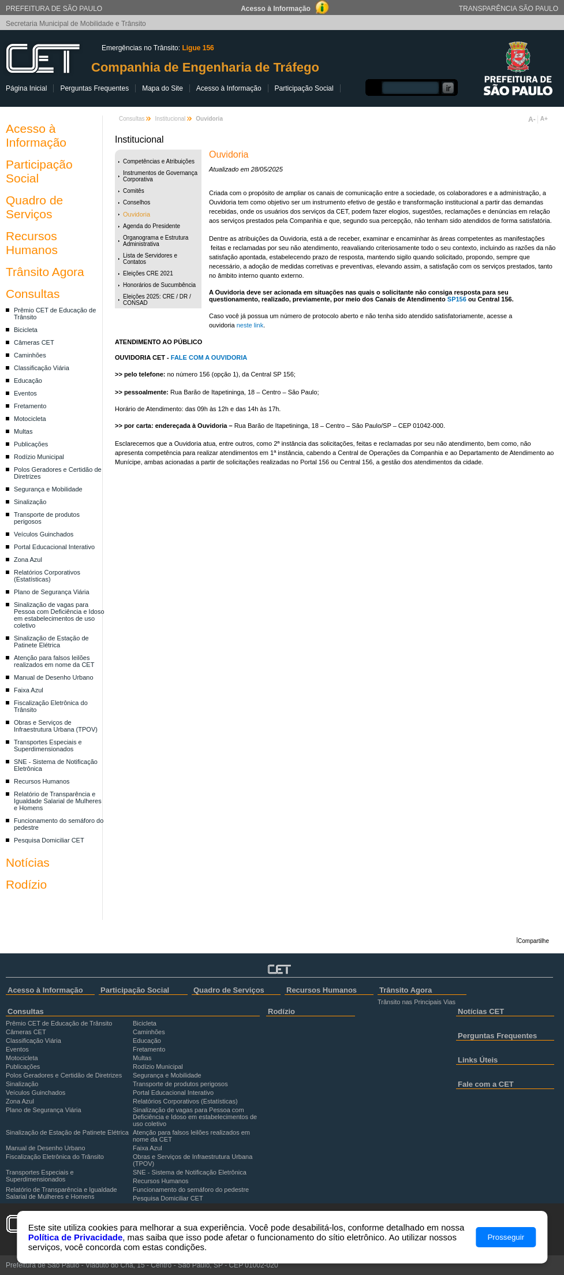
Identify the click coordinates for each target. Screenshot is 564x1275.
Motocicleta (30, 418)
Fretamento (30, 405)
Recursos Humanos (32, 242)
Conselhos (136, 202)
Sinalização (30, 501)
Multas (23, 431)
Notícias (28, 862)
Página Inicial (26, 88)
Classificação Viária (41, 367)
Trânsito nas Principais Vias (416, 1001)
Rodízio (26, 884)
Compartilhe (533, 941)
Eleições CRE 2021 (148, 273)
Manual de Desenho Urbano (54, 677)
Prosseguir (505, 1237)
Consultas (32, 293)
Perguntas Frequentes (94, 88)
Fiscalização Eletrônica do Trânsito (55, 1156)
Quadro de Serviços (34, 207)
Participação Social (304, 88)
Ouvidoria (136, 214)
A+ (544, 118)
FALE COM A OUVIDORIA (209, 357)
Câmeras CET (34, 342)
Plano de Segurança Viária (51, 591)
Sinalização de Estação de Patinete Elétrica (51, 641)
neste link (249, 325)
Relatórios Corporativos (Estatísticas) (47, 576)
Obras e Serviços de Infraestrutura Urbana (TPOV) (56, 726)
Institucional (170, 118)
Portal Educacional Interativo (54, 546)
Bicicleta (26, 329)
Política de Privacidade (75, 1237)
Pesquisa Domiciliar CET (49, 840)
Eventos (25, 393)
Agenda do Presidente (151, 226)
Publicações (31, 444)
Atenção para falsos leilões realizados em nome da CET (54, 661)
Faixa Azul (28, 690)
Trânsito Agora (45, 271)
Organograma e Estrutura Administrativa (155, 240)
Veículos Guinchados (43, 534)
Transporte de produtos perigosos (180, 1083)
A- (532, 119)
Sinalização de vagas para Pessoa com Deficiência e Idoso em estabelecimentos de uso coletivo (59, 615)
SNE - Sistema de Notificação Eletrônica (189, 1172)
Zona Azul (28, 559)
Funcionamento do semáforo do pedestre (191, 1189)
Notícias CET (481, 1011)
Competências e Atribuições (159, 161)
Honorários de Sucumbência (159, 285)
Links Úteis (478, 1060)
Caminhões (30, 355)
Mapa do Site (162, 88)
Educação (28, 380)
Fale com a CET (486, 1084)
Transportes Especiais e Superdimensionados (48, 745)
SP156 (456, 299)
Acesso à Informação (229, 88)
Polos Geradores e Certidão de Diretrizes (64, 1075)
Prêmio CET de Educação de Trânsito (59, 1023)
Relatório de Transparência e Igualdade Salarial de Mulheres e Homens (58, 801)
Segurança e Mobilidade (48, 489)
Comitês (133, 191)
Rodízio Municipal (39, 456)
